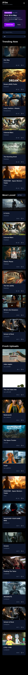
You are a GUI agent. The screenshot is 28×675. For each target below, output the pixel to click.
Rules (19, 24)
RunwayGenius (7, 110)
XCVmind (6, 442)
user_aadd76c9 (7, 468)
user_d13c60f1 (7, 366)
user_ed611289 (7, 392)
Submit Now (9, 24)
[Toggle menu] (24, 3)
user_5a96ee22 (7, 417)
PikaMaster (6, 62)
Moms (5, 185)
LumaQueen (6, 336)
